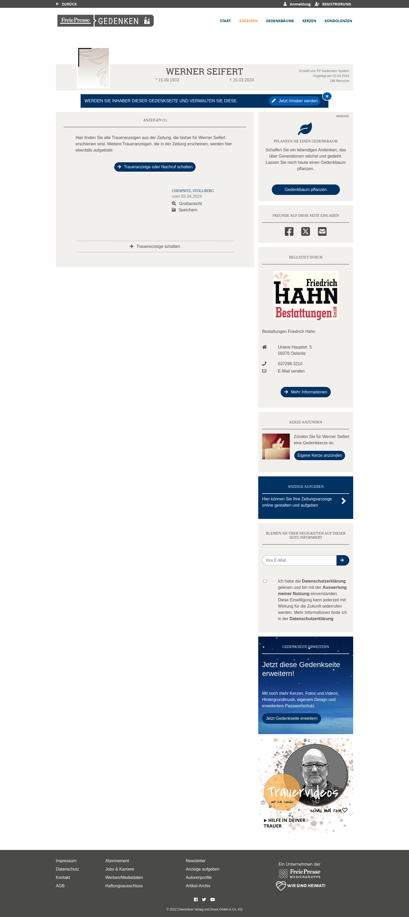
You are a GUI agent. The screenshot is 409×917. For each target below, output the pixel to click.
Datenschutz (67, 869)
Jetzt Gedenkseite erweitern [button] (291, 718)
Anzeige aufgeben (202, 869)
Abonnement (117, 861)
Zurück (66, 4)
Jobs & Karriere (119, 869)
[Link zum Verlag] (105, 21)
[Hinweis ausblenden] (327, 96)
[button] (342, 560)
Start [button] (225, 20)
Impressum (66, 861)
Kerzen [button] (309, 20)
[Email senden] (299, 560)
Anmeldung (297, 4)
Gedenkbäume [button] (280, 20)
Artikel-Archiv (198, 886)
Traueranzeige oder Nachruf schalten (155, 167)
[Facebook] (289, 230)
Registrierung (333, 4)
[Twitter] (305, 230)
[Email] (322, 230)
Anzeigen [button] (248, 20)
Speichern (184, 210)
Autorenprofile (199, 877)
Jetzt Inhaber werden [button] (295, 101)
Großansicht (187, 203)
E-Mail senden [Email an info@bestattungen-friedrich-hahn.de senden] (291, 371)
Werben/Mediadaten (124, 877)
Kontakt (63, 877)
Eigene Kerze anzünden (319, 455)
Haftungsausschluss (124, 886)
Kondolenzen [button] (338, 20)
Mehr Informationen (305, 392)
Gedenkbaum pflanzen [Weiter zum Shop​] (306, 189)
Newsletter (196, 861)
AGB (60, 886)
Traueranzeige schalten (155, 246)
